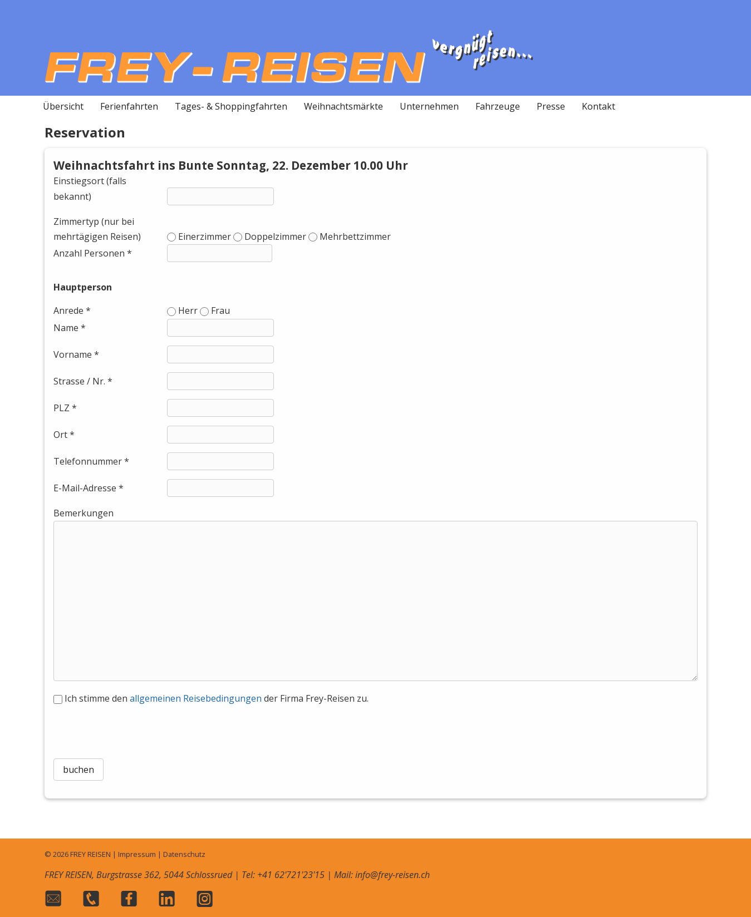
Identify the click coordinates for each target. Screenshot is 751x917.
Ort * (64, 434)
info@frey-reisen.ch (392, 875)
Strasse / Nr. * (82, 381)
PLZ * (65, 408)
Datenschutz (184, 854)
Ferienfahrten (129, 106)
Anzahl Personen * (92, 253)
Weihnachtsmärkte (343, 106)
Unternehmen (429, 106)
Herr (188, 310)
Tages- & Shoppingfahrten (231, 106)
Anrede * (72, 310)
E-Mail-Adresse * (88, 488)
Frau (220, 310)
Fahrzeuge (497, 106)
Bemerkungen (83, 513)
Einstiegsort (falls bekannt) (89, 188)
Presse (551, 106)
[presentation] (375, 728)
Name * (69, 328)
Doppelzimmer (275, 236)
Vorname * (76, 354)
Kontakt (598, 106)
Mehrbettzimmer (355, 236)
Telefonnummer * (91, 461)
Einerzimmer (204, 236)
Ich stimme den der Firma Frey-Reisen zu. (217, 698)
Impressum (137, 854)
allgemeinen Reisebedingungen (196, 698)
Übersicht (63, 106)
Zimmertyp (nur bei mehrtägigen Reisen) (97, 229)
